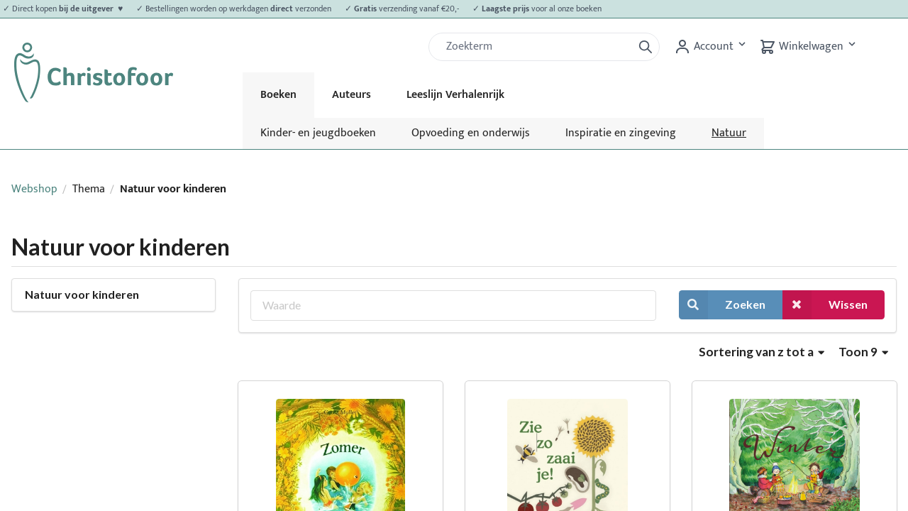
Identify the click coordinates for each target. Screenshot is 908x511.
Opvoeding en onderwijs (470, 133)
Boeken (278, 94)
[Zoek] (536, 47)
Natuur (729, 133)
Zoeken (722, 304)
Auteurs (351, 94)
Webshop (34, 189)
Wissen (825, 304)
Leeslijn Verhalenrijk (455, 94)
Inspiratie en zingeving (620, 133)
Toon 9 (863, 351)
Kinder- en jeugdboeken (318, 133)
